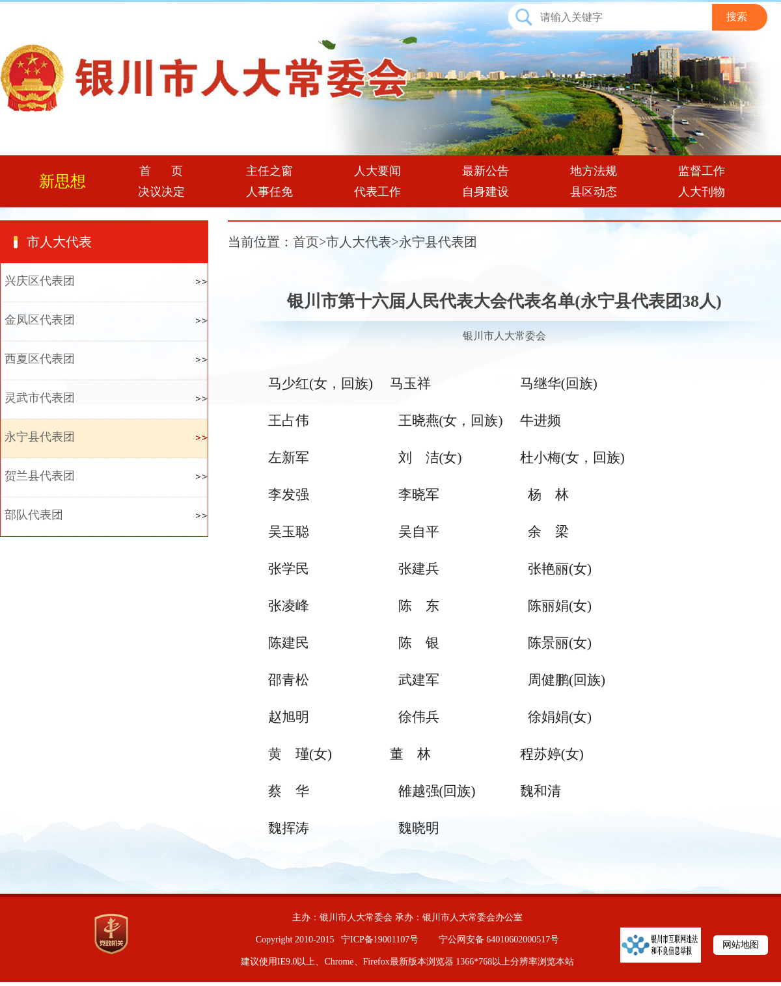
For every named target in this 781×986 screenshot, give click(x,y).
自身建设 (485, 191)
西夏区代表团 (40, 358)
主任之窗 (269, 170)
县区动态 (593, 191)
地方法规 (593, 170)
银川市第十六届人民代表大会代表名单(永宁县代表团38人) (504, 301)
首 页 (161, 170)
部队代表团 (34, 514)
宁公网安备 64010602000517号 (499, 939)
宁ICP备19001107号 (379, 939)
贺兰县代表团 (40, 475)
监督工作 (701, 170)
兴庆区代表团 (40, 280)
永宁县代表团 (40, 436)
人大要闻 (377, 170)
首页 (306, 242)
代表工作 (377, 191)
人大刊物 (701, 191)
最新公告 (485, 170)
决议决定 (161, 191)
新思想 (62, 181)
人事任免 (269, 191)
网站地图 (740, 945)
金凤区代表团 (40, 319)
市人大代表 (59, 242)
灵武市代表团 (40, 397)
